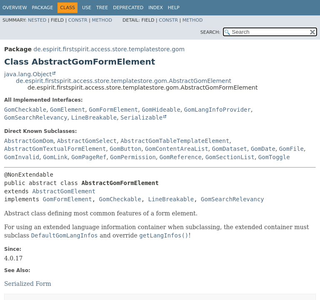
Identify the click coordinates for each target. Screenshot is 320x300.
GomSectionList (230, 157)
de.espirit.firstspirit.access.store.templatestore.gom (109, 49)
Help (174, 7)
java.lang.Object (28, 74)
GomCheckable (25, 109)
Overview (14, 7)
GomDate (263, 148)
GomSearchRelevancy (36, 117)
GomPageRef (88, 157)
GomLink (55, 157)
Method (102, 20)
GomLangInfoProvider (217, 109)
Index (155, 7)
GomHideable (161, 109)
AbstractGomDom (28, 141)
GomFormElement (113, 109)
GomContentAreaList (176, 148)
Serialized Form (27, 283)
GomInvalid (21, 157)
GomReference (181, 157)
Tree (102, 7)
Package (42, 7)
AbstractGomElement (63, 191)
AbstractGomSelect (87, 141)
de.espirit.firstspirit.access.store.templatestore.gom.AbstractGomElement (123, 81)
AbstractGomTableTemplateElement (174, 141)
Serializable (141, 117)
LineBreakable (94, 117)
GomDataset (229, 148)
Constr (78, 20)
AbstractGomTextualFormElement (55, 148)
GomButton (125, 148)
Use (86, 7)
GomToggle (274, 157)
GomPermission (133, 157)
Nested (37, 20)
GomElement (67, 109)
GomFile (291, 148)
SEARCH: (210, 32)
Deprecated (128, 7)
